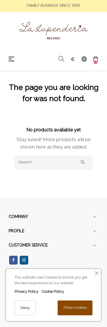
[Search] (53, 162)
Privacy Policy (26, 291)
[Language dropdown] (84, 59)
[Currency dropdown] (72, 59)
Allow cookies (75, 307)
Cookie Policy (53, 291)
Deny (25, 308)
